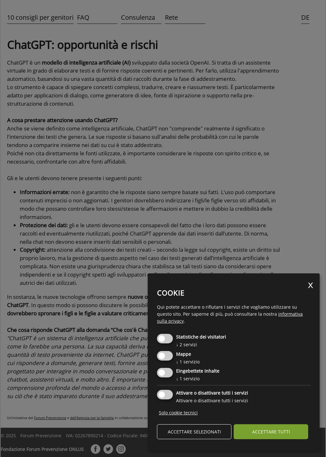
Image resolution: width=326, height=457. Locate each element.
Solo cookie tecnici (178, 413)
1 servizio (188, 362)
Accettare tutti (271, 432)
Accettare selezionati (194, 432)
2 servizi (186, 344)
